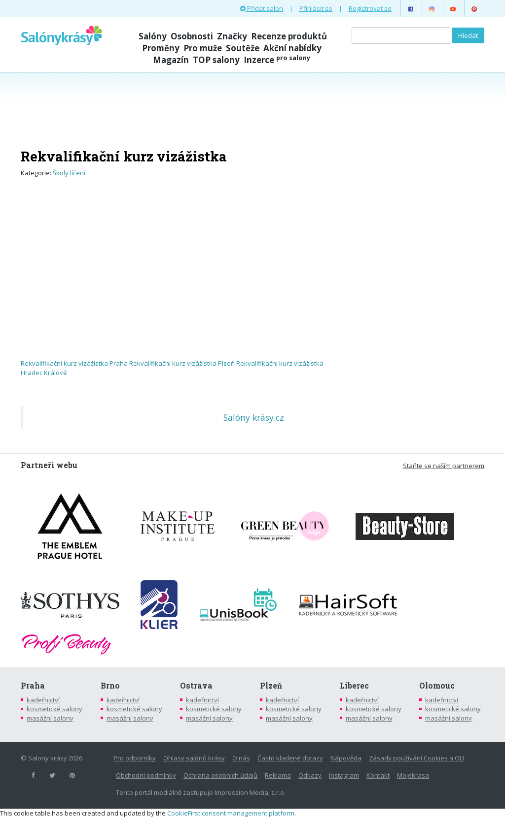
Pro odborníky (134, 758)
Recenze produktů (289, 36)
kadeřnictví (43, 699)
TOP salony (216, 59)
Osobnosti (192, 36)
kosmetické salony (54, 708)
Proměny (161, 48)
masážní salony (50, 718)
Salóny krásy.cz (253, 417)
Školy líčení (69, 172)
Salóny (153, 36)
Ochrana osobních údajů (220, 775)
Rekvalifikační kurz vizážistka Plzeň (182, 363)
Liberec (354, 686)
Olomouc (437, 686)
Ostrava (196, 686)
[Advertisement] (252, 109)
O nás (241, 758)
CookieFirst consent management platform (230, 813)
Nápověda (345, 758)
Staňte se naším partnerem (443, 465)
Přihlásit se (315, 8)
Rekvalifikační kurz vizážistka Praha (74, 363)
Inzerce (277, 59)
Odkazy (310, 775)
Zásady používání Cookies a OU (416, 758)
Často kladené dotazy (290, 758)
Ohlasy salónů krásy (194, 758)
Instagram (344, 775)
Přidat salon (261, 8)
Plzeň (271, 686)
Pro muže (202, 48)
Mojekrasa (413, 775)
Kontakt (378, 775)
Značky (232, 36)
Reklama (278, 775)
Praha (33, 686)
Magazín (171, 59)
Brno (110, 686)
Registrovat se (370, 8)
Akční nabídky (292, 48)
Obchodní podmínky (146, 775)
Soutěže (242, 48)
